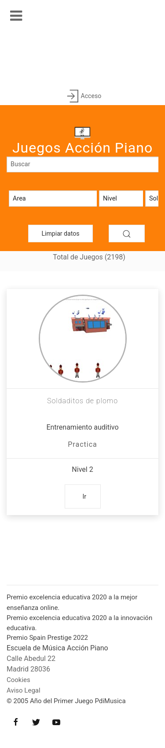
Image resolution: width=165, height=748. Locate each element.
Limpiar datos (61, 233)
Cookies (18, 680)
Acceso (82, 96)
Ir (85, 496)
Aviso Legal (23, 690)
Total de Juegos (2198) (89, 257)
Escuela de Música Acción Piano (57, 648)
